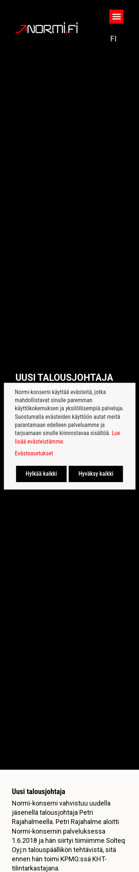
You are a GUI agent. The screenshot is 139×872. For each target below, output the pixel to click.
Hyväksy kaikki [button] (96, 473)
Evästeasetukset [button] (34, 453)
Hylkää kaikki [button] (41, 473)
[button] (116, 17)
